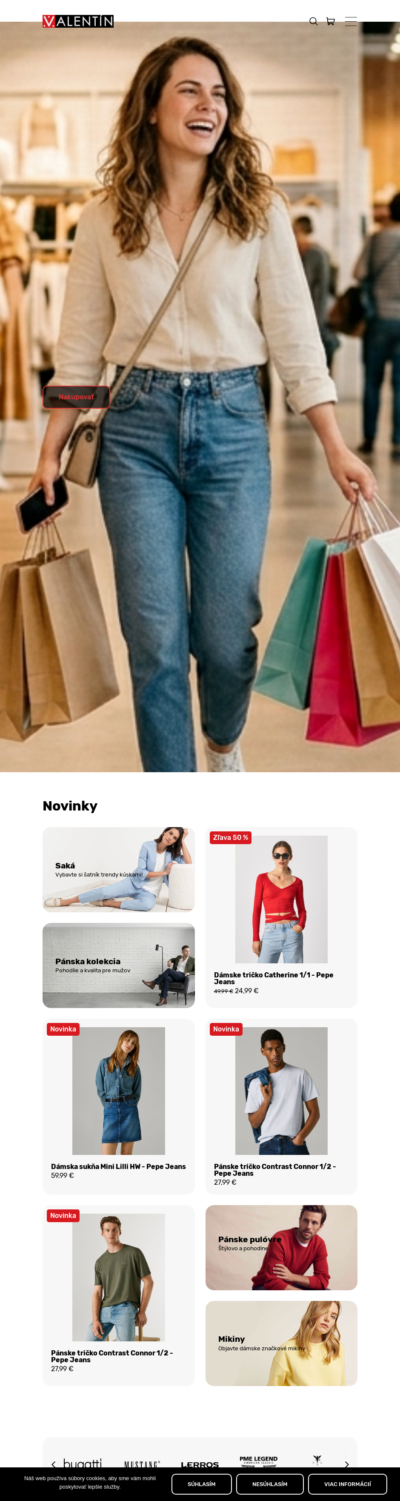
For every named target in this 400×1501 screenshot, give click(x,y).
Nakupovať (76, 418)
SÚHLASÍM (202, 1484)
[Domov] (78, 21)
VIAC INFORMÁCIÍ (347, 1484)
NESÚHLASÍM (270, 1484)
